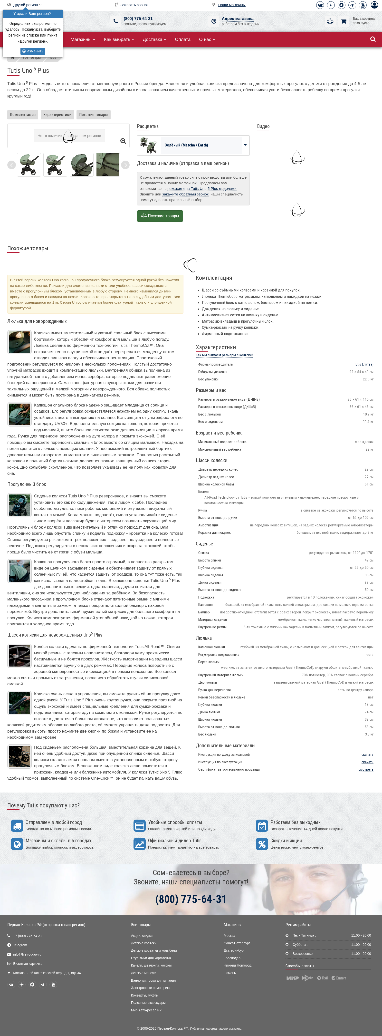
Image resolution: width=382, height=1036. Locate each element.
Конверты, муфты (145, 995)
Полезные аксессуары (148, 1003)
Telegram (20, 945)
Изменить (32, 51)
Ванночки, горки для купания (153, 980)
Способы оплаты (300, 965)
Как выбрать (119, 39)
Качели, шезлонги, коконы (151, 965)
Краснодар (232, 958)
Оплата (183, 39)
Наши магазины (232, 5)
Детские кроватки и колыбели (154, 950)
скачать (367, 754)
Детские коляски (143, 943)
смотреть (366, 769)
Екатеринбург (234, 950)
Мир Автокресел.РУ (146, 1010)
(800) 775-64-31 (138, 18)
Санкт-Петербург (237, 943)
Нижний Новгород (237, 965)
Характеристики (57, 114)
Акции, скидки (142, 936)
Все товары (141, 924)
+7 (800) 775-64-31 (27, 936)
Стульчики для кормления (151, 958)
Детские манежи (143, 973)
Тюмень (230, 973)
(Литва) (363, 364)
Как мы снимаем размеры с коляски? (224, 355)
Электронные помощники (151, 988)
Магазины (83, 39)
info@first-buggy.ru (27, 954)
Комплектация (23, 114)
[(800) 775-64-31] (115, 21)
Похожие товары (93, 114)
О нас (207, 39)
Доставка (154, 39)
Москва (229, 936)
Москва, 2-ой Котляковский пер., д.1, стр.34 (47, 973)
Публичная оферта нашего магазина (215, 1028)
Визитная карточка (27, 964)
